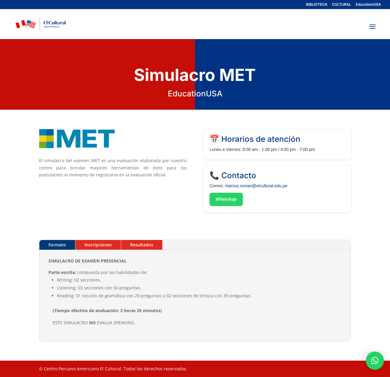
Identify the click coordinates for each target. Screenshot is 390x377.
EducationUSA (368, 5)
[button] (375, 361)
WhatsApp (226, 199)
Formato (57, 245)
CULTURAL (341, 5)
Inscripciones (98, 245)
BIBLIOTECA (317, 5)
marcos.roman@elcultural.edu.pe (256, 185)
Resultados (141, 245)
